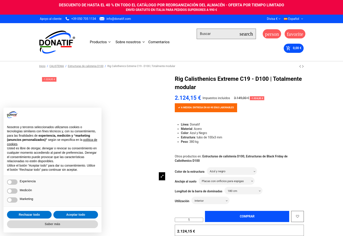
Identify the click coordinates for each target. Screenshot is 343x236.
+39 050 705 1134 (83, 19)
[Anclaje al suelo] (229, 181)
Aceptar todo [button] (75, 214)
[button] (100, 41)
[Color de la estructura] (234, 171)
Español (294, 19)
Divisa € (273, 19)
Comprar (247, 216)
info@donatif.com (119, 19)
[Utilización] (211, 201)
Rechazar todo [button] (29, 214)
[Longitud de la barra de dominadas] (244, 191)
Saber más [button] (52, 224)
